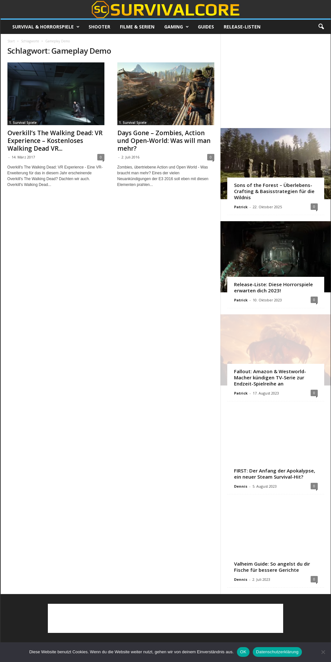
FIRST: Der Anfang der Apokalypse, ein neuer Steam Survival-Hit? (274, 473)
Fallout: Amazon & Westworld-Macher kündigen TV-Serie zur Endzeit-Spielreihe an (270, 377)
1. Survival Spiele (23, 122)
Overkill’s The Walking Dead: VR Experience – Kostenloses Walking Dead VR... (54, 141)
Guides (206, 27)
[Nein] (323, 652)
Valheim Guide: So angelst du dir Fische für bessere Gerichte (272, 566)
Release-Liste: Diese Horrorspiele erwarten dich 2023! (273, 287)
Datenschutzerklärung (277, 651)
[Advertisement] (275, 80)
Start (11, 41)
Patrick (241, 206)
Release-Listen (242, 27)
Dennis (240, 486)
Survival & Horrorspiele (46, 27)
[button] (321, 27)
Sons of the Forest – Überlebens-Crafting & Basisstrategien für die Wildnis (274, 191)
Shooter (99, 27)
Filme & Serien (137, 27)
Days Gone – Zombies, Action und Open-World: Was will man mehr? (163, 141)
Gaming (176, 27)
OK (243, 651)
